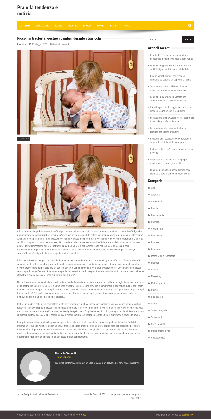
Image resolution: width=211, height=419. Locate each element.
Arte (153, 188)
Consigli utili (42, 26)
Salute (57, 26)
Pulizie (154, 290)
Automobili (156, 201)
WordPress (81, 414)
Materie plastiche (159, 283)
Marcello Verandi (61, 44)
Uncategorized (158, 337)
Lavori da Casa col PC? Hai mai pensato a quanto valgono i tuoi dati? (112, 396)
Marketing (156, 276)
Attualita (25, 26)
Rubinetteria (157, 297)
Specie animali (158, 324)
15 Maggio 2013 (39, 44)
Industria (71, 26)
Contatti (125, 26)
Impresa (85, 26)
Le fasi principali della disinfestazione (39, 394)
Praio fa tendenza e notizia (37, 11)
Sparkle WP (187, 414)
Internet (110, 26)
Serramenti (156, 317)
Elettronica (156, 235)
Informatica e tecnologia (163, 256)
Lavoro (97, 26)
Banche (154, 208)
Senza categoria (159, 310)
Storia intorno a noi (160, 331)
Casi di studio (157, 215)
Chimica (155, 222)
